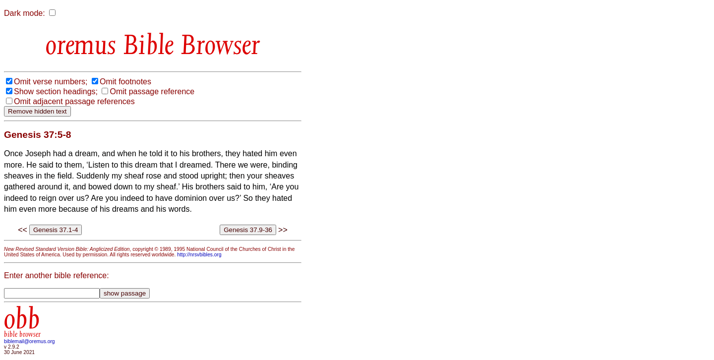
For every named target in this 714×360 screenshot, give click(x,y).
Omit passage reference (152, 91)
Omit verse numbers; (50, 81)
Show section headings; (56, 91)
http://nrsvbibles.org (199, 254)
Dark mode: (24, 13)
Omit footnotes (125, 81)
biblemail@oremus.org (29, 341)
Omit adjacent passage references (74, 101)
